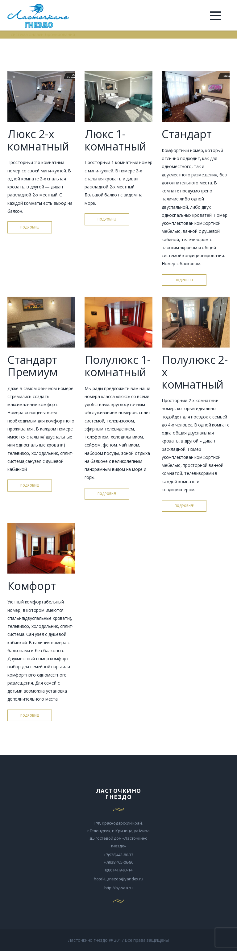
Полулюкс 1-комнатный (118, 366)
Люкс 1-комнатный (115, 140)
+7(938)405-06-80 (118, 862)
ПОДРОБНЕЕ (29, 227)
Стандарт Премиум (32, 366)
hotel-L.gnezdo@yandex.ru (118, 879)
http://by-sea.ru (118, 888)
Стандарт (186, 134)
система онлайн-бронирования (43, 34)
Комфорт (31, 585)
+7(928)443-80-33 (118, 855)
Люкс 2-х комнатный (38, 140)
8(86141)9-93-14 (118, 870)
